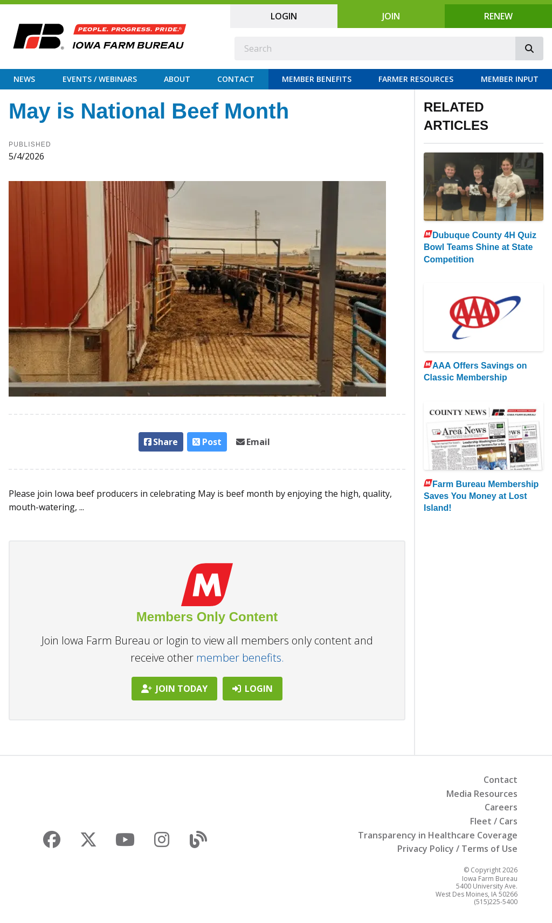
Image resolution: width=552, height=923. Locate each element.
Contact (235, 79)
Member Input (510, 79)
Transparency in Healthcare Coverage (438, 835)
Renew (498, 16)
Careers (501, 807)
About (177, 79)
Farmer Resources (415, 79)
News (24, 79)
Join (391, 16)
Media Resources (482, 794)
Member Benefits (316, 79)
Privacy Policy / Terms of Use (457, 849)
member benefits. (240, 657)
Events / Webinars (100, 79)
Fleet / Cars (494, 821)
